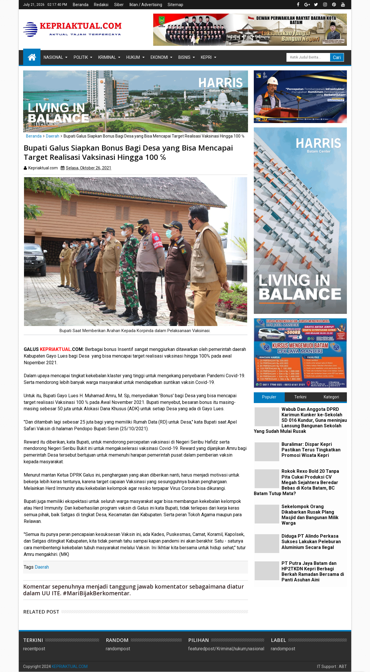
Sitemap (175, 4)
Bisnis (184, 57)
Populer (269, 397)
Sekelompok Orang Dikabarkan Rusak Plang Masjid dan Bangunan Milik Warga (310, 515)
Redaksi (101, 4)
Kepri (206, 57)
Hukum (133, 57)
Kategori (331, 397)
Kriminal (107, 57)
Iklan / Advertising (146, 4)
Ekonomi (159, 57)
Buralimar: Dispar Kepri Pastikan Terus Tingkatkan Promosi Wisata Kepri (311, 450)
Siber (119, 4)
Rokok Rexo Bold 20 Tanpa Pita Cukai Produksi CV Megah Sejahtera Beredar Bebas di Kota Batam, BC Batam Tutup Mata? (296, 482)
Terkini (300, 397)
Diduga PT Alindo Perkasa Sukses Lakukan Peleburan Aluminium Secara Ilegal (311, 541)
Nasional (53, 57)
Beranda (80, 4)
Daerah (42, 567)
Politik (81, 57)
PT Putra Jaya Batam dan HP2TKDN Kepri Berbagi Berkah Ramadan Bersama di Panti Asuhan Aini (313, 572)
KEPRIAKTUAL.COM (70, 666)
